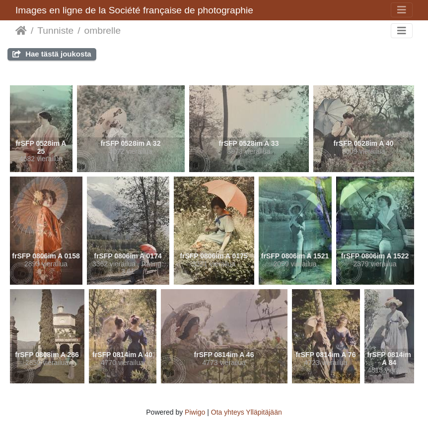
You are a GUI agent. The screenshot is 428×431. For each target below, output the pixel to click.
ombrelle (102, 30)
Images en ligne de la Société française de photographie (134, 10)
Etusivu (21, 30)
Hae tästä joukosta (51, 54)
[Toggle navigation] (402, 9)
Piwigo (195, 412)
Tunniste (55, 30)
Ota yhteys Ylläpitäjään (246, 412)
